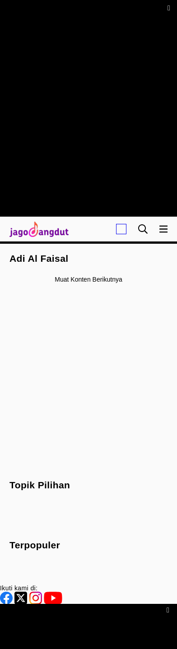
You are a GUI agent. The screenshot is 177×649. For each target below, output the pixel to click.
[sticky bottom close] (169, 609)
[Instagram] (36, 602)
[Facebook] (7, 602)
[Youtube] (53, 602)
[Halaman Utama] (37, 229)
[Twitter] (21, 602)
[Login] (121, 229)
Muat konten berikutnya (88, 279)
